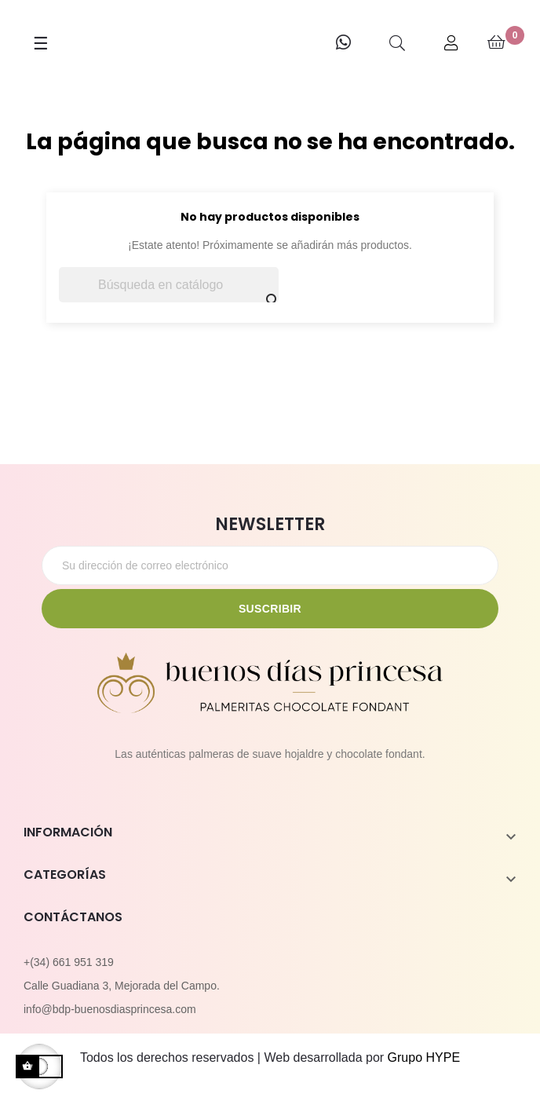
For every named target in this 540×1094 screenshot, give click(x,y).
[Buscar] (169, 284)
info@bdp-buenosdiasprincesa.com (110, 1009)
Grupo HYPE (424, 1057)
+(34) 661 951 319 (69, 962)
